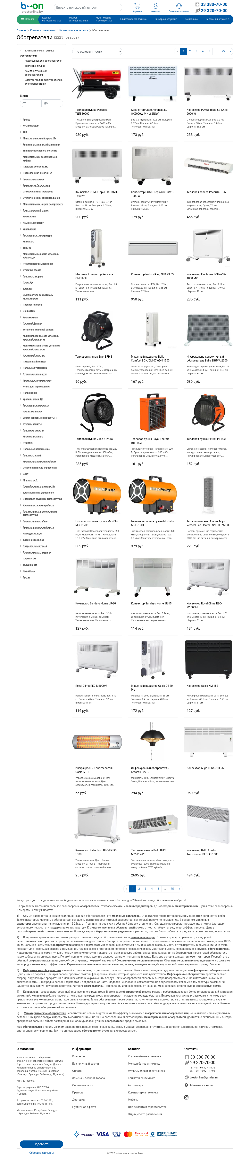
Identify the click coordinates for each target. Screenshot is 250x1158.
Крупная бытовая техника (144, 1056)
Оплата (77, 1070)
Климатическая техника (73, 30)
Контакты (78, 1056)
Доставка (78, 1099)
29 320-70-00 (200, 1062)
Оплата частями (82, 1085)
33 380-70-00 (200, 1057)
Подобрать (41, 1144)
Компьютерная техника (143, 1092)
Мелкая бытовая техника (144, 1063)
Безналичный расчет (85, 1063)
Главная (21, 30)
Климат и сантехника (42, 30)
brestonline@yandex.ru (204, 1077)
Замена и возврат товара (88, 1078)
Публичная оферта (84, 1106)
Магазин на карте (201, 1085)
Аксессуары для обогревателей (43, 60)
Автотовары (136, 1085)
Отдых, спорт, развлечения (145, 1114)
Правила (77, 1092)
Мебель (133, 1099)
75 (223, 51)
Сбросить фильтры (41, 1152)
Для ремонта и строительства (147, 1106)
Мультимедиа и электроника (146, 1070)
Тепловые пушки (35, 65)
